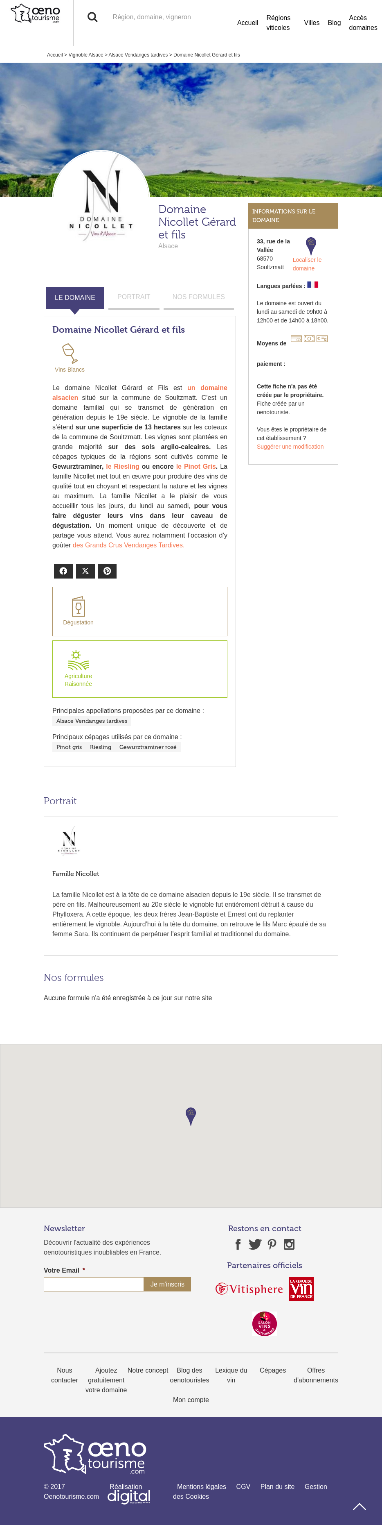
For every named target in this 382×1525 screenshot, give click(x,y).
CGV (243, 1486)
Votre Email (64, 1270)
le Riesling (122, 466)
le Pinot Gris (196, 466)
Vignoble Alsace (85, 55)
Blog (334, 22)
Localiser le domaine (307, 254)
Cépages (273, 1370)
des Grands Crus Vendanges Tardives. (129, 545)
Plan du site (278, 1486)
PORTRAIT (134, 296)
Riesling (100, 747)
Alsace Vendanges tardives (138, 55)
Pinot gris (69, 747)
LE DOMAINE (75, 297)
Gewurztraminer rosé (148, 747)
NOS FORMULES (199, 296)
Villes (312, 22)
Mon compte (191, 1399)
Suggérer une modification (290, 446)
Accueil (247, 22)
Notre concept (148, 1370)
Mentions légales (201, 1486)
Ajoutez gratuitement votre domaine (106, 1380)
